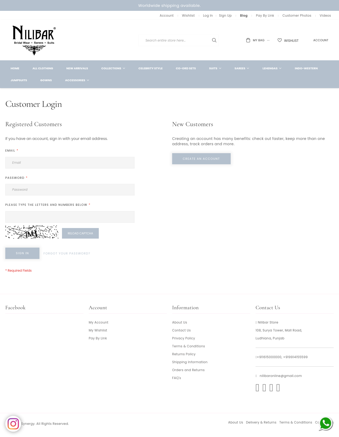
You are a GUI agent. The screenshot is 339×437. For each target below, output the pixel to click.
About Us (179, 322)
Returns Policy (184, 354)
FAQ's (176, 378)
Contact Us (181, 330)
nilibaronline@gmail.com (281, 376)
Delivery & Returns (261, 422)
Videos (325, 15)
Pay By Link (265, 15)
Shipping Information (190, 362)
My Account (98, 322)
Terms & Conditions (188, 346)
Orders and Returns (188, 370)
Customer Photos (296, 15)
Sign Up (225, 15)
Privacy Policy (183, 338)
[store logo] (34, 40)
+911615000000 (269, 357)
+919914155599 (295, 357)
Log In (208, 15)
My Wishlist (98, 330)
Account (167, 15)
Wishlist (188, 15)
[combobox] (210, 40)
